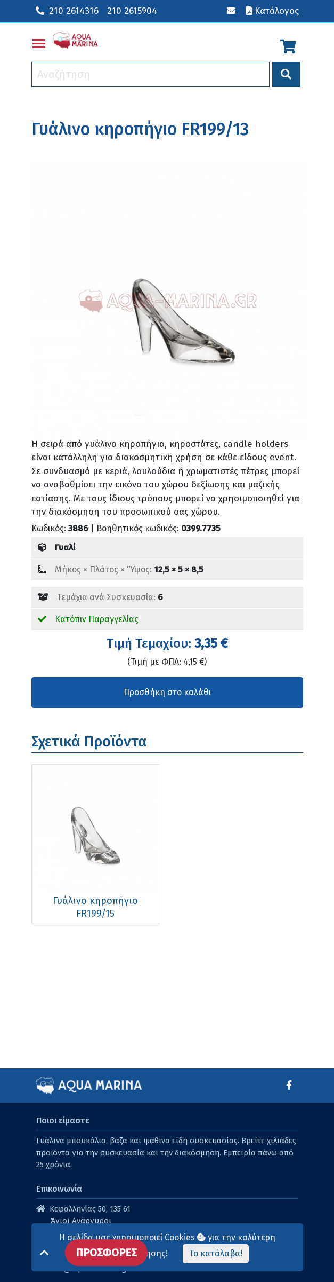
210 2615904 (132, 11)
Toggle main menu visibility (39, 41)
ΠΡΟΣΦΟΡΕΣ (106, 1252)
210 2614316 (67, 11)
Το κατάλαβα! (215, 1253)
